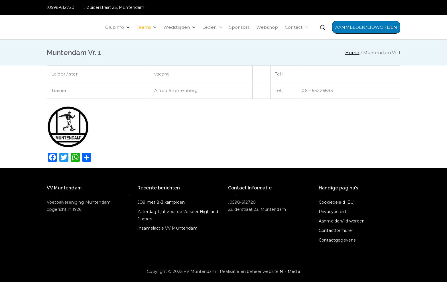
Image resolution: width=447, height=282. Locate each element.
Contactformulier (336, 230)
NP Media (290, 271)
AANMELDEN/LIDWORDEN (366, 27)
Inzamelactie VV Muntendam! (167, 228)
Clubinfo (117, 27)
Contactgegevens (337, 240)
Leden (212, 27)
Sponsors (239, 27)
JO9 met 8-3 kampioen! (161, 202)
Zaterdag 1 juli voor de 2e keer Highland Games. (177, 215)
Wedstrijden (179, 27)
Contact (296, 27)
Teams (147, 27)
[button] (127, 27)
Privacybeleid (332, 211)
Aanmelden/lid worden (342, 221)
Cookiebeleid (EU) (337, 202)
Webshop (267, 27)
